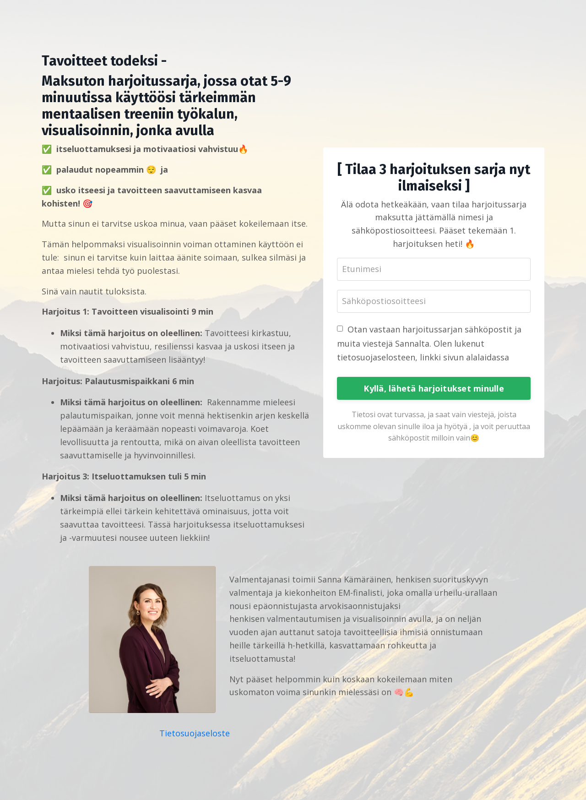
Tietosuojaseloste (194, 733)
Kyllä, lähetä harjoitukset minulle (434, 388)
